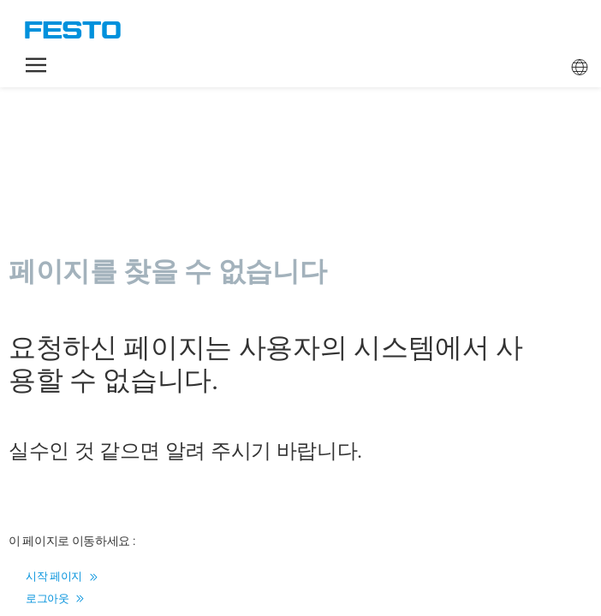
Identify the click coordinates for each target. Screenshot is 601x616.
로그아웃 (55, 598)
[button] (36, 65)
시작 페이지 (61, 576)
